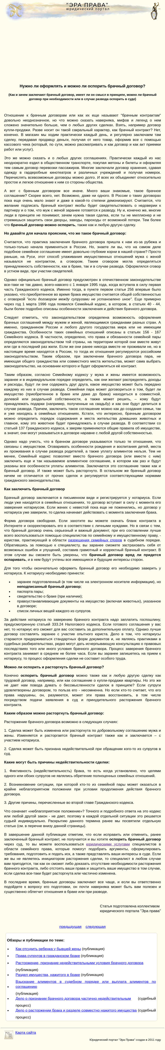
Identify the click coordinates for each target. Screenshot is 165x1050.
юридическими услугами (108, 844)
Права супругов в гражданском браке (47, 956)
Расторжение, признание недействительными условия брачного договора (79, 963)
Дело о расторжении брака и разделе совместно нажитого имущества (76, 1010)
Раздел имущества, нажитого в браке (47, 975)
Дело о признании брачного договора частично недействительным (73, 998)
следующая (96, 926)
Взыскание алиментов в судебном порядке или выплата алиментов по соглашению (85, 984)
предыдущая (70, 926)
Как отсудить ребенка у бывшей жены (48, 949)
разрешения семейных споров (95, 540)
